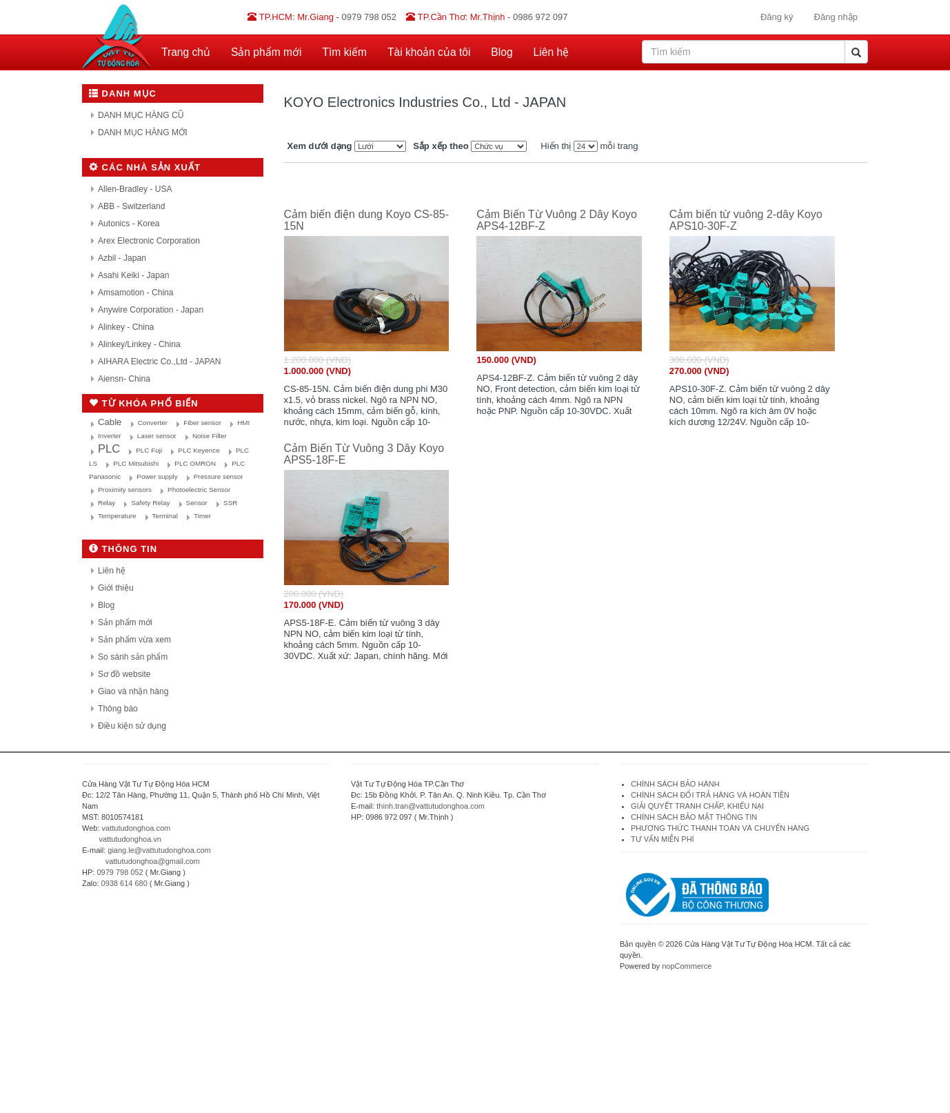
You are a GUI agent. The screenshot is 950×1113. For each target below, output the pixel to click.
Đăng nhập (836, 17)
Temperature (117, 516)
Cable (109, 422)
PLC (109, 448)
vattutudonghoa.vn (130, 839)
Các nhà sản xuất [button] (145, 167)
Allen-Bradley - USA (135, 189)
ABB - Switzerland (131, 206)
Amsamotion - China (136, 292)
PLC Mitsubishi (136, 463)
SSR (230, 502)
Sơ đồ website (124, 674)
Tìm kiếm (345, 52)
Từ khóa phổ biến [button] (144, 403)
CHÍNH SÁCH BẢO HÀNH (675, 784)
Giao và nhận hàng (133, 691)
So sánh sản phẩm (133, 657)
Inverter (109, 436)
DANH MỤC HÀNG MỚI (143, 132)
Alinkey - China (126, 327)
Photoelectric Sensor (199, 489)
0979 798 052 (120, 872)
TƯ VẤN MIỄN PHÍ (662, 839)
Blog (501, 52)
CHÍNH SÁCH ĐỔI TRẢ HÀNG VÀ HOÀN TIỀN (711, 795)
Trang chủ (185, 52)
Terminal (165, 516)
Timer (202, 516)
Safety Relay (150, 502)
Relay (106, 502)
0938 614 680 (124, 883)
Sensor (197, 502)
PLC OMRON (195, 463)
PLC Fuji (149, 450)
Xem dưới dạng (319, 146)
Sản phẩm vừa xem (134, 639)
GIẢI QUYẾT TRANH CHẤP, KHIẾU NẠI (697, 806)
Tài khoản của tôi (428, 52)
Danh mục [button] (122, 93)
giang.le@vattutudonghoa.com (159, 850)
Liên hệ (551, 52)
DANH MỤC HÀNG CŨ (141, 115)
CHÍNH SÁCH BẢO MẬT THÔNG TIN (694, 817)
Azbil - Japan (122, 258)
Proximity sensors (125, 489)
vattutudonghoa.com (136, 828)
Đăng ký (777, 17)
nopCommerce (686, 966)
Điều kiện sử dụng (132, 726)
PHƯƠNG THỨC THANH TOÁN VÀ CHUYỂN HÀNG (720, 828)
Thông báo (118, 708)
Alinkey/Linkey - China (139, 344)
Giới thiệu (116, 588)
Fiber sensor (202, 422)
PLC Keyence (198, 450)
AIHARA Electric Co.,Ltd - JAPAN (159, 361)
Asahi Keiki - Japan (134, 275)
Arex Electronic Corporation (149, 241)
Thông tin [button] (123, 549)
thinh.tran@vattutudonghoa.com (430, 806)
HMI (243, 422)
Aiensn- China (124, 379)
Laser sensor (156, 436)
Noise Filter (209, 436)
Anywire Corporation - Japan (150, 310)
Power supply (157, 476)
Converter (153, 422)
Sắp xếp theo (440, 146)
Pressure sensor (218, 476)
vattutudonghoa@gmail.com (152, 861)
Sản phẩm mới (266, 52)
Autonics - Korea (128, 223)
